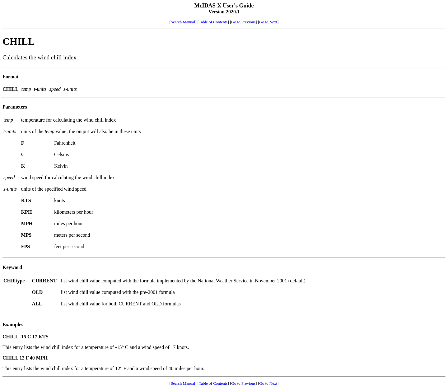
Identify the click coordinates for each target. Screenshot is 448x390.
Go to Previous (243, 22)
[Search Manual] (184, 22)
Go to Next (268, 22)
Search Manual (183, 383)
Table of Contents (213, 22)
